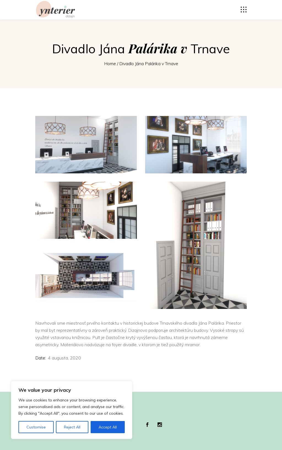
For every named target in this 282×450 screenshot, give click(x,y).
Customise (36, 427)
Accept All (108, 427)
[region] (71, 410)
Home (110, 63)
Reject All (72, 427)
